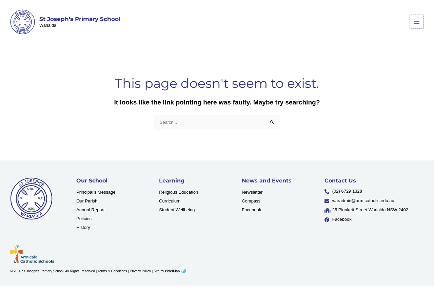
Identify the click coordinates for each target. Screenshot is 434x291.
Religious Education (178, 197)
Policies (84, 223)
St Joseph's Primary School (82, 21)
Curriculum (169, 206)
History (83, 232)
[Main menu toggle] (417, 24)
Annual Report (90, 214)
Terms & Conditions (112, 276)
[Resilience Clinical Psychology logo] (31, 204)
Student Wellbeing (177, 214)
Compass (251, 206)
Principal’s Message (95, 197)
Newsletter (252, 197)
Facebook (251, 214)
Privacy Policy (140, 276)
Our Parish (86, 206)
